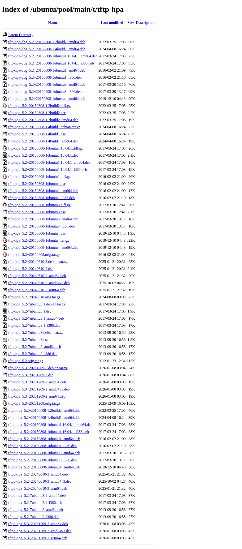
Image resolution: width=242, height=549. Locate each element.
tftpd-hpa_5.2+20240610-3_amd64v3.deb (40, 481)
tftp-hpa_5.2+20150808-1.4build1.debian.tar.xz (44, 127)
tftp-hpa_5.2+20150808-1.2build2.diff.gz (39, 106)
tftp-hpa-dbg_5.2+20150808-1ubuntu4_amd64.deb (46, 99)
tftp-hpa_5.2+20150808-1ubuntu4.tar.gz (38, 240)
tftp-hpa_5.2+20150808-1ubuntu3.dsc (37, 212)
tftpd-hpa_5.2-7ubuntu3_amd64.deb (35, 510)
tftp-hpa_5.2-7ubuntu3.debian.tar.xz (35, 332)
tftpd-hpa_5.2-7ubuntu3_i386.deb (33, 517)
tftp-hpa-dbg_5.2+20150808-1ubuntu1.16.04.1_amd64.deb (52, 56)
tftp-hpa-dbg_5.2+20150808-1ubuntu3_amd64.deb (46, 84)
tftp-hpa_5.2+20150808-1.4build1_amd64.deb (43, 141)
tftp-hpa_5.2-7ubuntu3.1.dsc (29, 311)
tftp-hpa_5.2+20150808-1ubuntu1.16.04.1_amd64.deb (49, 162)
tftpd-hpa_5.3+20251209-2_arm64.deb (37, 538)
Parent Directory (20, 35)
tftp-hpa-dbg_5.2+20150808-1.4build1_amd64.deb (46, 49)
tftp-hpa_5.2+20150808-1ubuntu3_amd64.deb (43, 219)
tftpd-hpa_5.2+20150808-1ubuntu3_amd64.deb (44, 453)
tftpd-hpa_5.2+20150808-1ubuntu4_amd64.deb (44, 467)
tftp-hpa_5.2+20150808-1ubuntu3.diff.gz (39, 205)
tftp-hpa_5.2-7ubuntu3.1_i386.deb (34, 325)
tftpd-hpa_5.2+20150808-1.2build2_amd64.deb (44, 410)
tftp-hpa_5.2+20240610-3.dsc (30, 269)
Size (131, 23)
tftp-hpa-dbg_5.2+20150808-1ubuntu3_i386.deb (45, 92)
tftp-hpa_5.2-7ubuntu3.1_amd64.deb (36, 318)
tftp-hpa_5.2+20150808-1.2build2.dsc (37, 113)
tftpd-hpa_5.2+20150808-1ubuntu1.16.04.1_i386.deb (48, 432)
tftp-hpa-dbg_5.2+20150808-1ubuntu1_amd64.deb (46, 70)
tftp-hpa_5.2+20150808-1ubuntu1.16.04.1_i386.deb (47, 169)
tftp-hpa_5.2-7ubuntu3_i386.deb (32, 354)
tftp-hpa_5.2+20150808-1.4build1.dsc (37, 134)
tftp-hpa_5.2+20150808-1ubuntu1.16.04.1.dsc (43, 155)
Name (53, 23)
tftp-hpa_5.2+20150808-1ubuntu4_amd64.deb (43, 247)
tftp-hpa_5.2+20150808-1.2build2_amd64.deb (43, 120)
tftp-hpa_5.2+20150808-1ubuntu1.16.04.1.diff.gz (45, 148)
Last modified (112, 23)
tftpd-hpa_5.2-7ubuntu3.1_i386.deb (35, 503)
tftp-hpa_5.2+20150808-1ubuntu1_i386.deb (41, 198)
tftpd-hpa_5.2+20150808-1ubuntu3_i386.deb (42, 460)
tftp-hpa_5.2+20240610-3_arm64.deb (36, 290)
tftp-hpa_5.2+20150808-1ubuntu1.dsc (37, 184)
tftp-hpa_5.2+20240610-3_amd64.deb (37, 276)
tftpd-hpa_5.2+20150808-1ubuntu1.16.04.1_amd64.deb (50, 425)
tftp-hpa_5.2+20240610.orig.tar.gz (34, 297)
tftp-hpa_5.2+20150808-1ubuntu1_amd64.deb (43, 191)
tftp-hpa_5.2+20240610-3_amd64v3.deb (39, 283)
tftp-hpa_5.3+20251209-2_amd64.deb (37, 382)
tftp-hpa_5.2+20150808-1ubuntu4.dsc (37, 233)
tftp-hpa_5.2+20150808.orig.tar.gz (34, 255)
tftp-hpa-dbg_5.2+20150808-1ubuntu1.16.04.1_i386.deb (51, 63)
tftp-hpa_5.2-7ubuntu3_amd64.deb (34, 347)
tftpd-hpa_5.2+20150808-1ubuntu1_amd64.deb (44, 439)
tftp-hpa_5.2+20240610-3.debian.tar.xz (38, 262)
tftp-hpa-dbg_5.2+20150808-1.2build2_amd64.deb (46, 42)
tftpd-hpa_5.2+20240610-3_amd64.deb (38, 474)
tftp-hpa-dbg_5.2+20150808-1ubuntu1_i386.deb (45, 77)
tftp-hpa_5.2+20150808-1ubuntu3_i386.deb (41, 226)
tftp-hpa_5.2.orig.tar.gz (25, 361)
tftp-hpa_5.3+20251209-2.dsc (30, 375)
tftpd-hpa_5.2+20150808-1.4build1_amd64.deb (44, 418)
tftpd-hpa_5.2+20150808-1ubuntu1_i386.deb (42, 446)
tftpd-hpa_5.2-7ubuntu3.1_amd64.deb (37, 495)
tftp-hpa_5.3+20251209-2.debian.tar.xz (38, 368)
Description (145, 23)
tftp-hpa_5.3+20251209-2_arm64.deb (36, 396)
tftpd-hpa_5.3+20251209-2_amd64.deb (38, 524)
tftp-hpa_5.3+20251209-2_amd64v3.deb (39, 389)
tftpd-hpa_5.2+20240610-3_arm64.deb (37, 488)
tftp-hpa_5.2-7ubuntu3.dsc (28, 340)
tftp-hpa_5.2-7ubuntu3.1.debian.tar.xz (36, 304)
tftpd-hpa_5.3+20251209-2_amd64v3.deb (40, 531)
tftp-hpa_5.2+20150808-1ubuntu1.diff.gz (39, 177)
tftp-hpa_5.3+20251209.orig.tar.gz (34, 403)
